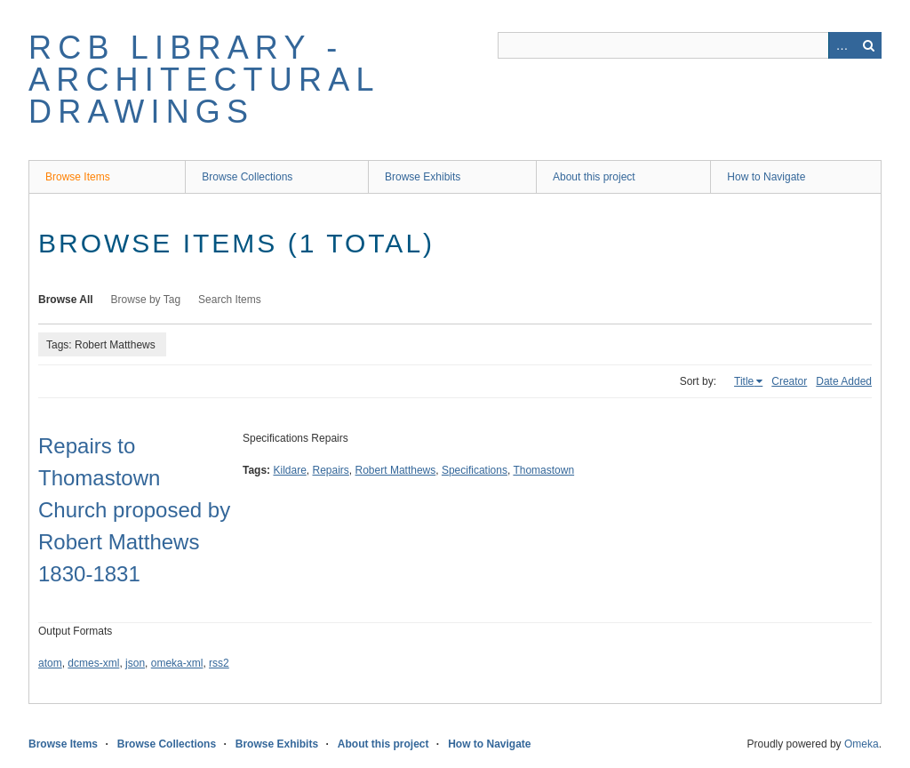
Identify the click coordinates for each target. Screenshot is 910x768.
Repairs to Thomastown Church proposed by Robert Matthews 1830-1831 (134, 510)
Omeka (861, 744)
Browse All (65, 299)
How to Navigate (766, 177)
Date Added (844, 381)
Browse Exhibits (422, 177)
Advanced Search (841, 45)
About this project (594, 177)
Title (744, 381)
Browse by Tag (146, 299)
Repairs (331, 470)
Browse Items (77, 177)
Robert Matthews (395, 470)
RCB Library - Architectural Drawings (203, 79)
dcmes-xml (93, 663)
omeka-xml (177, 663)
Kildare (289, 470)
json (135, 663)
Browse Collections (247, 177)
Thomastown (543, 470)
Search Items (229, 299)
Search (868, 45)
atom (50, 663)
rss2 (219, 663)
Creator (789, 381)
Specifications (474, 470)
